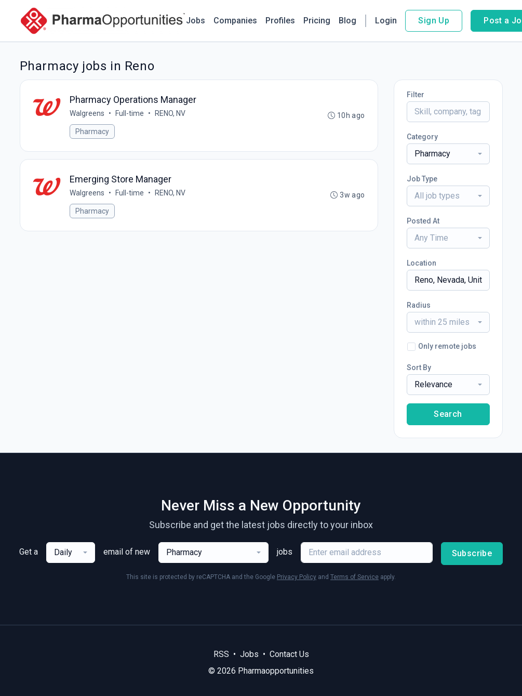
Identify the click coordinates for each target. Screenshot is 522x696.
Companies (235, 20)
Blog (347, 20)
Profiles (280, 20)
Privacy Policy (296, 577)
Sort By (419, 367)
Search (448, 414)
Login (386, 20)
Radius (419, 305)
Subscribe (472, 553)
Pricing (316, 20)
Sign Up (433, 20)
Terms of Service (354, 577)
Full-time (130, 113)
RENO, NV (170, 113)
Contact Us (289, 654)
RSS (221, 654)
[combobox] (448, 153)
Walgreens (87, 113)
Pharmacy (93, 131)
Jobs (195, 20)
